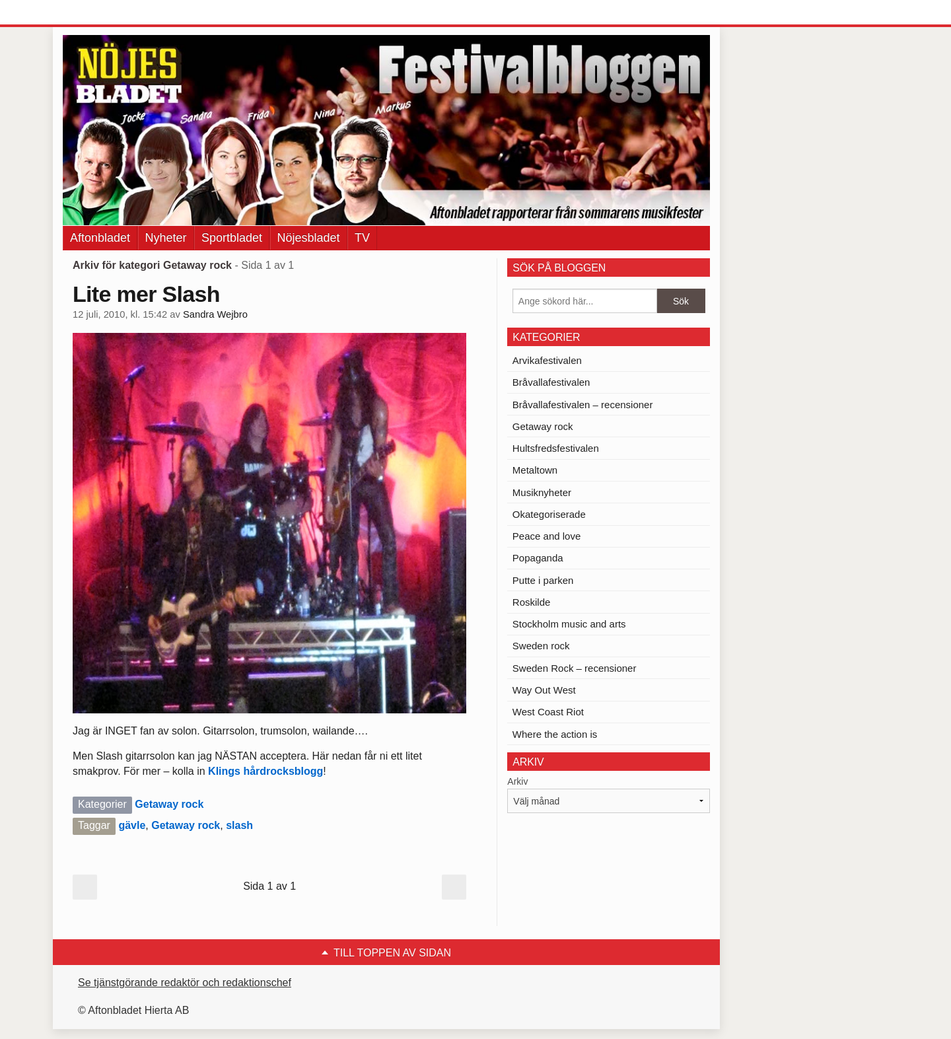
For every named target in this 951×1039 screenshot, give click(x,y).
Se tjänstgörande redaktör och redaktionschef (184, 982)
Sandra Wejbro (215, 314)
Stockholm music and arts (569, 623)
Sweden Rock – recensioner (574, 668)
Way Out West (544, 690)
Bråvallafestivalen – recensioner (582, 404)
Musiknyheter (541, 492)
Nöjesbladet (308, 237)
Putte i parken (543, 580)
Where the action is (554, 734)
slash (239, 825)
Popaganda (537, 557)
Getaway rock (169, 804)
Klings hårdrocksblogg (265, 771)
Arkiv (517, 781)
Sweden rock (541, 645)
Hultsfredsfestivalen (555, 448)
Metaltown (534, 470)
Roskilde (531, 602)
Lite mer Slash (146, 293)
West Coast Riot (548, 711)
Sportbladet (231, 237)
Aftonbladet (100, 237)
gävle (131, 825)
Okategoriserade (549, 514)
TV (362, 237)
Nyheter (166, 237)
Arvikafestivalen (547, 360)
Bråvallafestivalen (551, 382)
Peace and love (546, 536)
